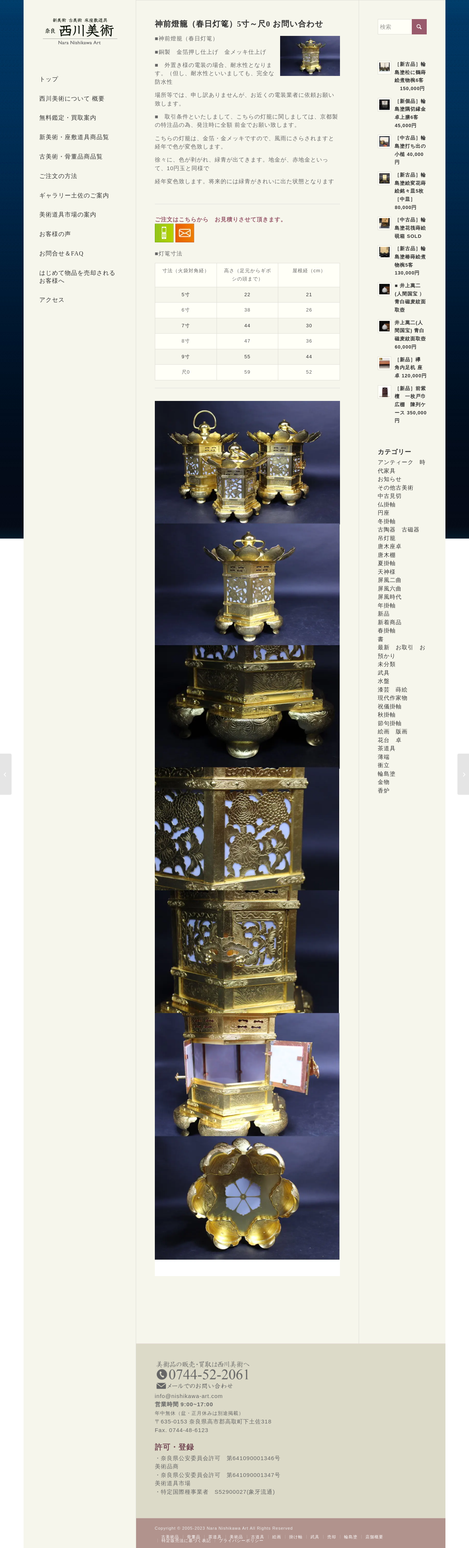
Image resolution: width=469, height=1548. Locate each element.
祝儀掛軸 (390, 706)
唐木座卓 (390, 546)
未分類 (387, 664)
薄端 (384, 757)
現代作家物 (393, 698)
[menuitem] (79, 79)
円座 (384, 512)
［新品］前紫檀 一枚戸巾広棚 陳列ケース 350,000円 (411, 405)
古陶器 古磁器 (399, 529)
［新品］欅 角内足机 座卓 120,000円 (411, 367)
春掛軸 (387, 630)
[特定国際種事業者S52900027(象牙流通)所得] (6, 774)
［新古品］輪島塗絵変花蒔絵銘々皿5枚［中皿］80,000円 (410, 191)
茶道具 (387, 748)
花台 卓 (390, 740)
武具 (384, 672)
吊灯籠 (387, 538)
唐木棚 (387, 555)
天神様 (387, 571)
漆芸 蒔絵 (393, 689)
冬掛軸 (387, 521)
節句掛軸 (390, 723)
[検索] (402, 26)
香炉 (384, 790)
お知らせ (390, 479)
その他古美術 (396, 487)
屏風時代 (390, 597)
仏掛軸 (387, 504)
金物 (384, 782)
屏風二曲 (390, 580)
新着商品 (390, 622)
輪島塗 (387, 773)
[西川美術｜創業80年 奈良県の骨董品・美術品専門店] (80, 31)
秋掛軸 (387, 714)
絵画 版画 (393, 731)
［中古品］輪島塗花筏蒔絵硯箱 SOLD (410, 228)
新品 (384, 613)
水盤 (384, 681)
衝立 (384, 765)
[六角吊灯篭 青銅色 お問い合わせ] (463, 774)
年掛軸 (387, 605)
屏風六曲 (390, 588)
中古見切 (390, 496)
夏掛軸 (387, 563)
